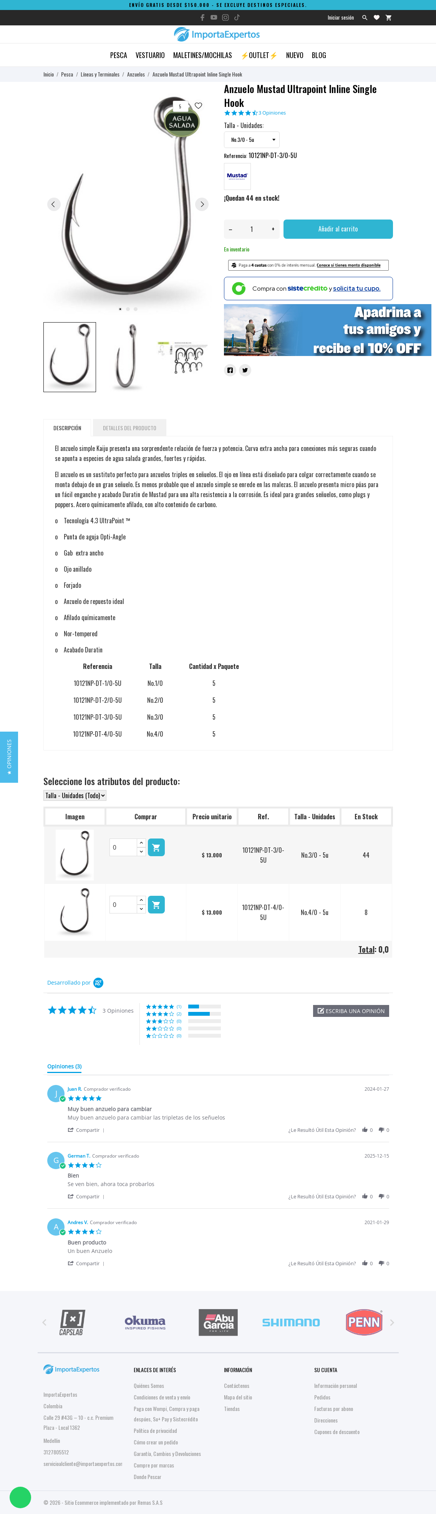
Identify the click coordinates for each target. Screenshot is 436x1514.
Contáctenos (236, 1385)
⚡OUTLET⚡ (259, 55)
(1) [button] (179, 1006)
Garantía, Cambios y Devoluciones (167, 1453)
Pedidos (322, 1397)
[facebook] (202, 17)
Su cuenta (325, 1370)
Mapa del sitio (238, 1397)
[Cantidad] (252, 229)
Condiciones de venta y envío (162, 1397)
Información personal (335, 1385)
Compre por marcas (154, 1465)
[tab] (64, 1068)
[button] (351, 1011)
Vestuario (150, 55)
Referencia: (235, 155)
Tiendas (232, 1408)
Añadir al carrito (338, 228)
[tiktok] (237, 17)
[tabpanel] (127, 204)
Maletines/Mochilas (202, 55)
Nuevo (294, 55)
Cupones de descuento (337, 1431)
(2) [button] (179, 1014)
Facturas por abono (333, 1408)
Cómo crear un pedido (156, 1442)
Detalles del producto (129, 428)
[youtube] (214, 17)
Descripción (67, 428)
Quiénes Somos (149, 1385)
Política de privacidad (155, 1430)
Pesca (118, 55)
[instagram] (225, 17)
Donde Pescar (147, 1476)
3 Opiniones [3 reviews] (272, 113)
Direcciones (326, 1420)
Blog (319, 55)
